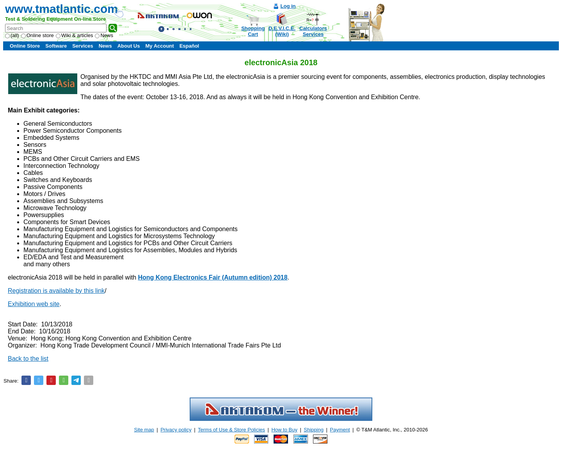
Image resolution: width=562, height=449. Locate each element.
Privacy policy (175, 430)
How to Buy (284, 430)
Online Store (25, 46)
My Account (159, 46)
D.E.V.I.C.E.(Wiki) (282, 31)
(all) (12, 35)
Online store (37, 35)
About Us (128, 46)
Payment (340, 430)
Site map (144, 430)
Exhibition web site (34, 304)
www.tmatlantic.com (61, 8)
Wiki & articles (74, 35)
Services (82, 46)
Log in (288, 6)
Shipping (314, 430)
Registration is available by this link (56, 290)
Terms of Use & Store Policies (231, 430)
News (104, 35)
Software (56, 46)
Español (189, 46)
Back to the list (28, 358)
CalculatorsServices (313, 31)
